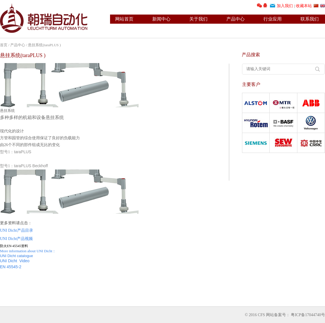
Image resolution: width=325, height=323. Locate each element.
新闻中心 (161, 19)
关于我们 (198, 19)
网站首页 (124, 19)
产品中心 (235, 19)
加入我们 (285, 6)
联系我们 (309, 19)
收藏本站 (304, 6)
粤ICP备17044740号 (308, 315)
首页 (3, 45)
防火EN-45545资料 (14, 246)
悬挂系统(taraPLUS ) (44, 45)
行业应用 (272, 19)
